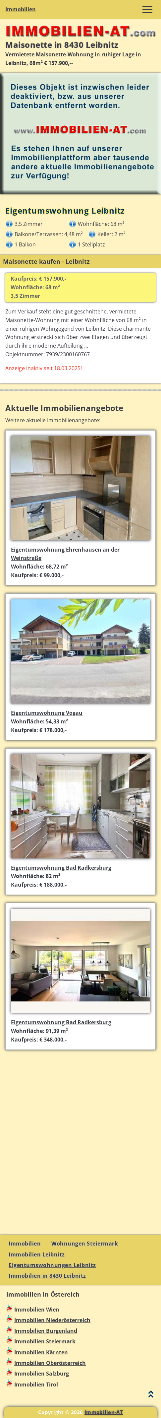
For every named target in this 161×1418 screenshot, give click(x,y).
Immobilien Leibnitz (37, 1254)
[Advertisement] (80, 1138)
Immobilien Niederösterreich (52, 1320)
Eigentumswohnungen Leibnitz (52, 1265)
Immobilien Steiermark (45, 1341)
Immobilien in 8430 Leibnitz (47, 1275)
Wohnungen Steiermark (84, 1243)
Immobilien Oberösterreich (50, 1363)
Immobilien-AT (103, 1412)
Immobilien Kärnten (41, 1352)
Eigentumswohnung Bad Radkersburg (61, 867)
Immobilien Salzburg (41, 1373)
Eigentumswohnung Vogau (46, 712)
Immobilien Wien (36, 1309)
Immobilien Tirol (36, 1384)
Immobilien (20, 9)
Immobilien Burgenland (45, 1330)
